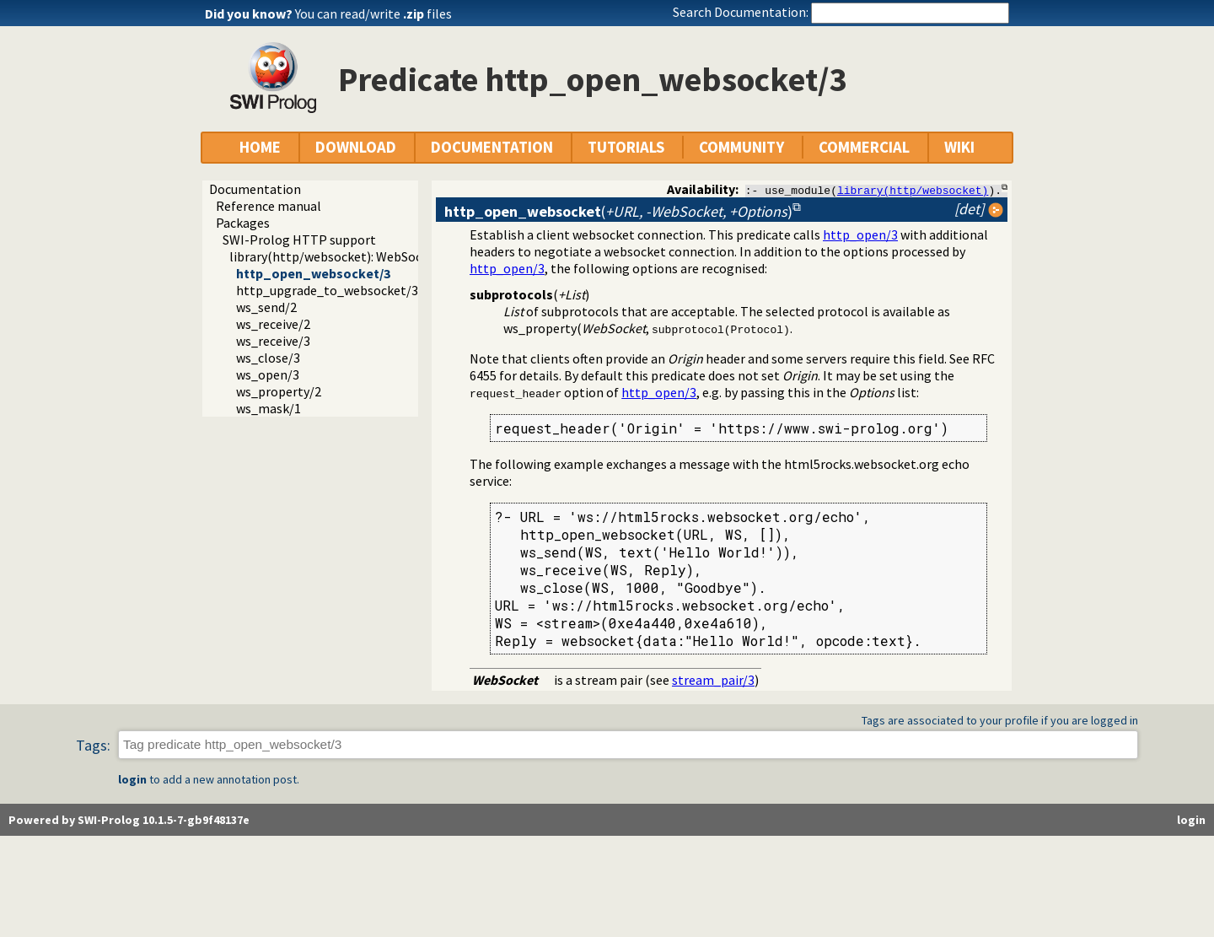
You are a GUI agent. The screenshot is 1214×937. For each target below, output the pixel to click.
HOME (260, 147)
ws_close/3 (268, 357)
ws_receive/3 (273, 340)
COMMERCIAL (864, 147)
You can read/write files (373, 13)
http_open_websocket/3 (313, 273)
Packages (243, 222)
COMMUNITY (741, 147)
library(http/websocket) (912, 189)
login (132, 779)
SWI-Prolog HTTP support (299, 239)
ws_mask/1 (268, 408)
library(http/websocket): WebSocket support (359, 256)
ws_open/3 (267, 374)
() (618, 211)
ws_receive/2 (273, 323)
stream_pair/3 (713, 679)
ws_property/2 (278, 391)
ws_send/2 (266, 307)
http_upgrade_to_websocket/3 (327, 290)
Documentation (255, 188)
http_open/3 (860, 234)
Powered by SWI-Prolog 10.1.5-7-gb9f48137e (129, 819)
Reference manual (268, 205)
